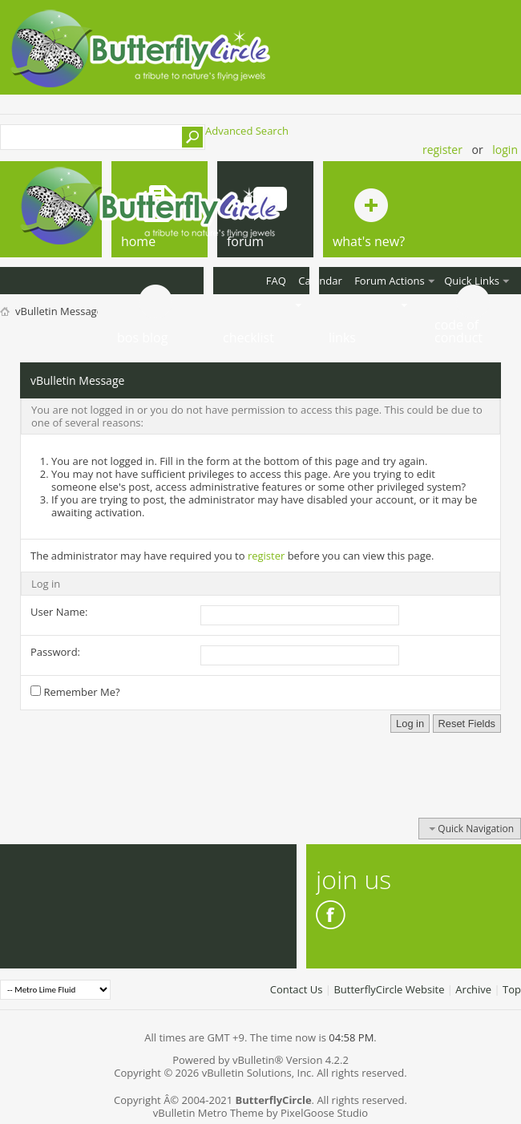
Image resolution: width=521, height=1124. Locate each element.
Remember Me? (75, 691)
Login (505, 149)
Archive (473, 989)
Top (512, 989)
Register (442, 149)
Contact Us (296, 989)
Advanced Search (247, 130)
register (266, 555)
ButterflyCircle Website (388, 989)
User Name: (58, 611)
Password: (55, 651)
